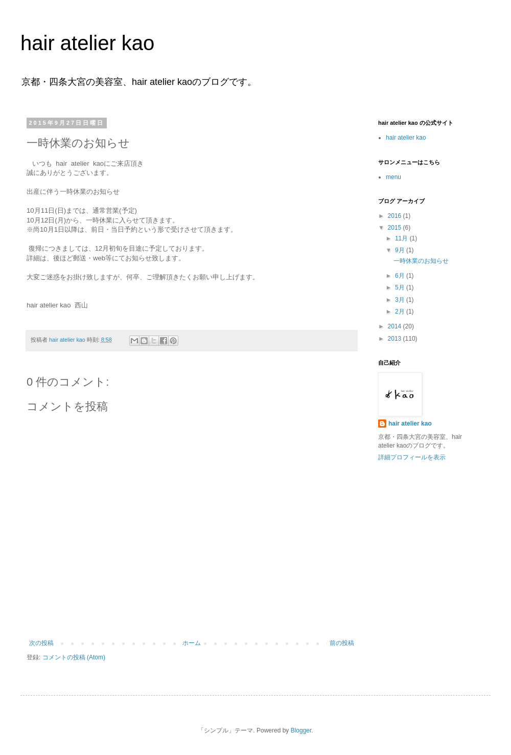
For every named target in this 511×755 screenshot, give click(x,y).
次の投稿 (41, 643)
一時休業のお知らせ (421, 260)
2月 (400, 311)
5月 (400, 287)
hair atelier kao (87, 43)
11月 (402, 238)
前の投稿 (342, 643)
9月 (400, 250)
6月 (400, 275)
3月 (400, 299)
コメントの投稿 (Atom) (73, 657)
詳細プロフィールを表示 (412, 457)
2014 (395, 326)
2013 (395, 338)
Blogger (301, 730)
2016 (395, 215)
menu (393, 177)
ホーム (191, 643)
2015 (395, 227)
